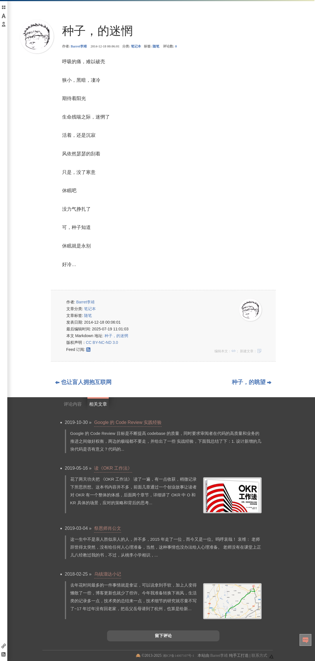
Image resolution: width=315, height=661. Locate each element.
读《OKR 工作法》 (113, 468)
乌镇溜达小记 (107, 574)
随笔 (156, 46)
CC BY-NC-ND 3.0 (102, 342)
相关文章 (98, 404)
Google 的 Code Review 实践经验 (128, 422)
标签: (151, 46)
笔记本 (136, 46)
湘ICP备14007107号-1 (178, 656)
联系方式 (259, 655)
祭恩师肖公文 (107, 528)
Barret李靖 (79, 46)
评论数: (170, 46)
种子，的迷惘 (116, 335)
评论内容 (73, 404)
